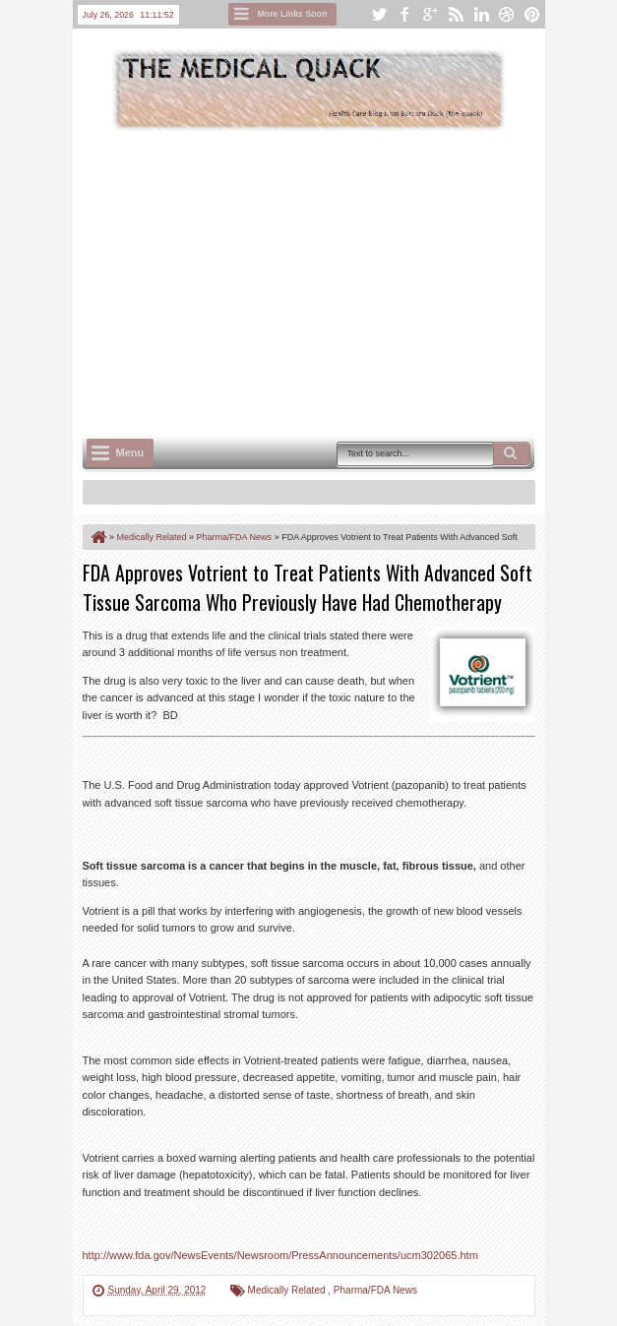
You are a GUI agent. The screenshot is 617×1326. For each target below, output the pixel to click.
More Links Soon (293, 14)
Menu (130, 452)
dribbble (507, 14)
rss (455, 14)
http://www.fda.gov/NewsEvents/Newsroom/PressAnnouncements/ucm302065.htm (280, 1255)
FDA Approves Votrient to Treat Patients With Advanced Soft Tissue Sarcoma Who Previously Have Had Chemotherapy (307, 587)
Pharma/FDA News (375, 1290)
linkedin (481, 14)
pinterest (532, 14)
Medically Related (288, 1290)
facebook (404, 14)
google (430, 14)
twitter (379, 14)
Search (511, 453)
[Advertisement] (350, 281)
